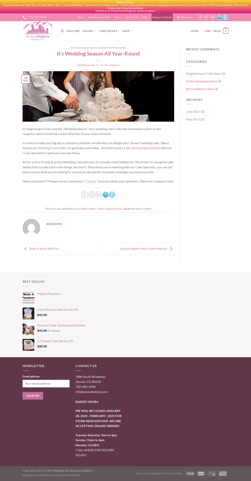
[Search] (62, 31)
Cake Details (109, 31)
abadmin (114, 65)
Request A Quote (162, 17)
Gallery (89, 31)
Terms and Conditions (149, 473)
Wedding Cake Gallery (53, 148)
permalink (145, 208)
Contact (90, 181)
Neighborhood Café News (203, 73)
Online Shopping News (112, 47)
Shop (127, 31)
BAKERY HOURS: (87, 402)
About (80, 17)
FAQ (144, 17)
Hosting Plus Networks (67, 475)
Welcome (73, 31)
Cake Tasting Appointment (142, 148)
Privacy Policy (173, 473)
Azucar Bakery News (84, 47)
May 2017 (193, 119)
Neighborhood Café (99, 17)
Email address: (31, 376)
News (118, 17)
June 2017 (193, 111)
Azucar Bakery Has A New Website (147, 248)
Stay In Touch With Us (41, 248)
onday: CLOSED (87, 445)
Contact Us (131, 17)
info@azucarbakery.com (91, 392)
